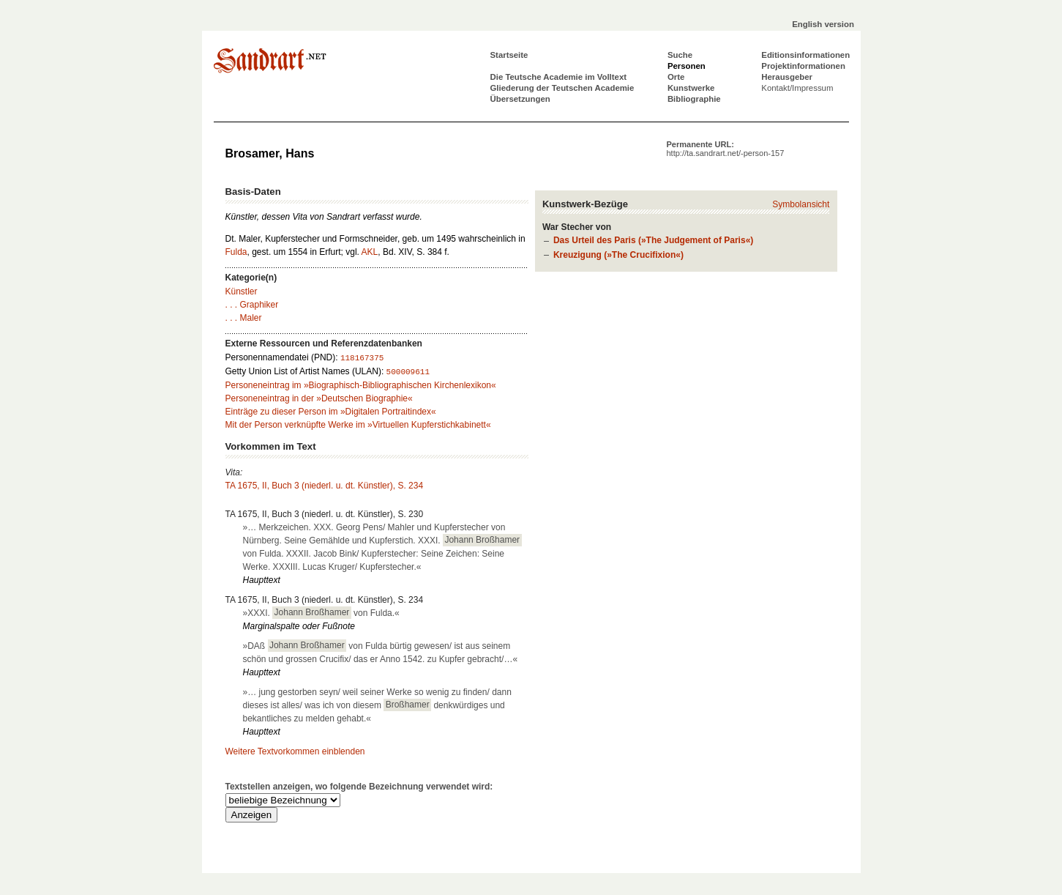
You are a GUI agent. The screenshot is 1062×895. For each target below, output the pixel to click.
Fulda (236, 252)
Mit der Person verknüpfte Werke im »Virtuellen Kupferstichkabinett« (358, 425)
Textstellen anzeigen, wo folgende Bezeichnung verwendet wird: (359, 786)
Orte (676, 77)
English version (823, 24)
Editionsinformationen (805, 55)
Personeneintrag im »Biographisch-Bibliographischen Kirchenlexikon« (360, 385)
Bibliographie (694, 98)
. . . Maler (243, 318)
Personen (687, 66)
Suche (680, 55)
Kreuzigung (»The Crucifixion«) (618, 255)
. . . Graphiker (252, 305)
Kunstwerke (691, 87)
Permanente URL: (726, 148)
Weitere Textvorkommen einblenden (295, 751)
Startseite (509, 55)
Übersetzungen (520, 98)
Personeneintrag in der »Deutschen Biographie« (319, 398)
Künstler (241, 291)
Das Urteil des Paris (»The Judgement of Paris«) (653, 240)
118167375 (362, 358)
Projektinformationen (803, 66)
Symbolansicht (800, 204)
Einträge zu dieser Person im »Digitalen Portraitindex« (330, 411)
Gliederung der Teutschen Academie (562, 87)
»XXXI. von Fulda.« (321, 612)
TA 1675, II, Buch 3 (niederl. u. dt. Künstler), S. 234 (324, 485)
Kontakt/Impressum (797, 87)
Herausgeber (786, 77)
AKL (370, 252)
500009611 (408, 372)
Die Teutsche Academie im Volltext (558, 77)
